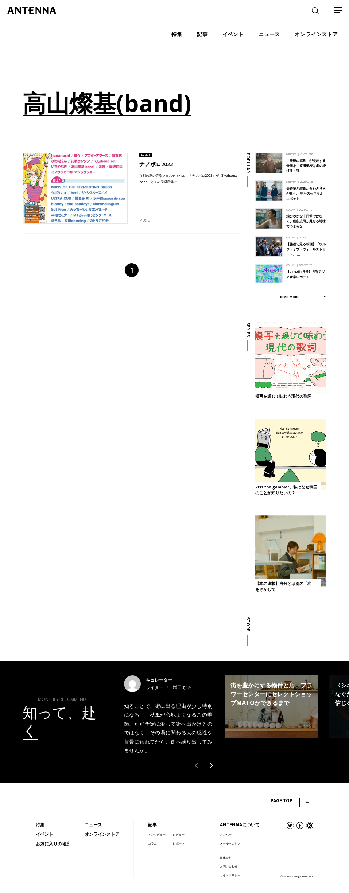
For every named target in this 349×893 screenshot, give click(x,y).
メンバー (226, 834)
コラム (152, 843)
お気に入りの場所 (53, 844)
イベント (44, 834)
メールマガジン (230, 843)
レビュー (179, 834)
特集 (40, 825)
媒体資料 (226, 857)
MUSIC (144, 220)
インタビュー (157, 834)
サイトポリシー (230, 875)
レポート (179, 843)
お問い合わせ (228, 866)
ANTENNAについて (240, 825)
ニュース (93, 825)
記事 (152, 825)
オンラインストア (102, 834)
